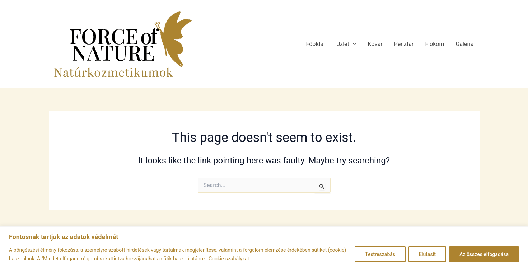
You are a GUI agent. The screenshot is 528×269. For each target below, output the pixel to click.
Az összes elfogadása (484, 254)
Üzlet (346, 44)
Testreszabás (380, 254)
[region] (264, 247)
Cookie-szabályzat (229, 258)
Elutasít (427, 254)
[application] (352, 44)
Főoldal (315, 44)
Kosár (375, 44)
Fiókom (434, 44)
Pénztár (404, 44)
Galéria (465, 44)
